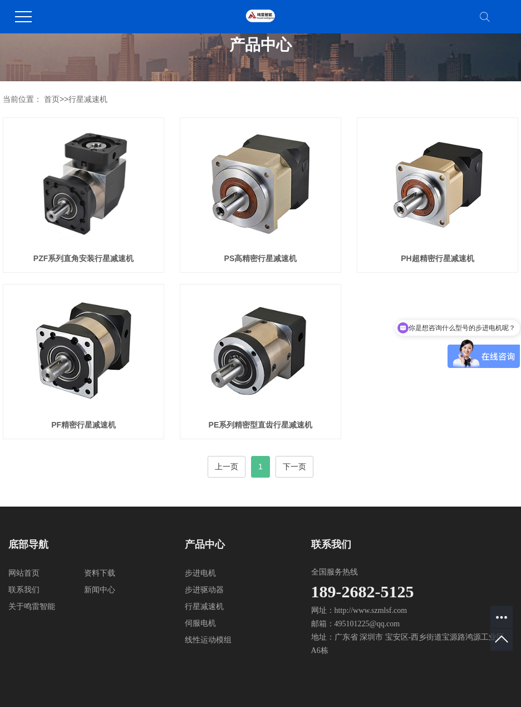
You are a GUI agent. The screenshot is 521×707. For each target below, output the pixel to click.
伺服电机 (200, 623)
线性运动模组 (208, 640)
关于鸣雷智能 (31, 606)
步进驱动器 (204, 590)
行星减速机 (87, 99)
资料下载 (99, 573)
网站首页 (24, 573)
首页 (52, 99)
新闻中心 (99, 590)
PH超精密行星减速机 (437, 258)
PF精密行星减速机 (83, 424)
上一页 (226, 466)
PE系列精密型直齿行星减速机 (261, 424)
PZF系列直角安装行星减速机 (83, 258)
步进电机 (200, 573)
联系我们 (24, 590)
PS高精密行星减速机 (260, 258)
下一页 (294, 466)
